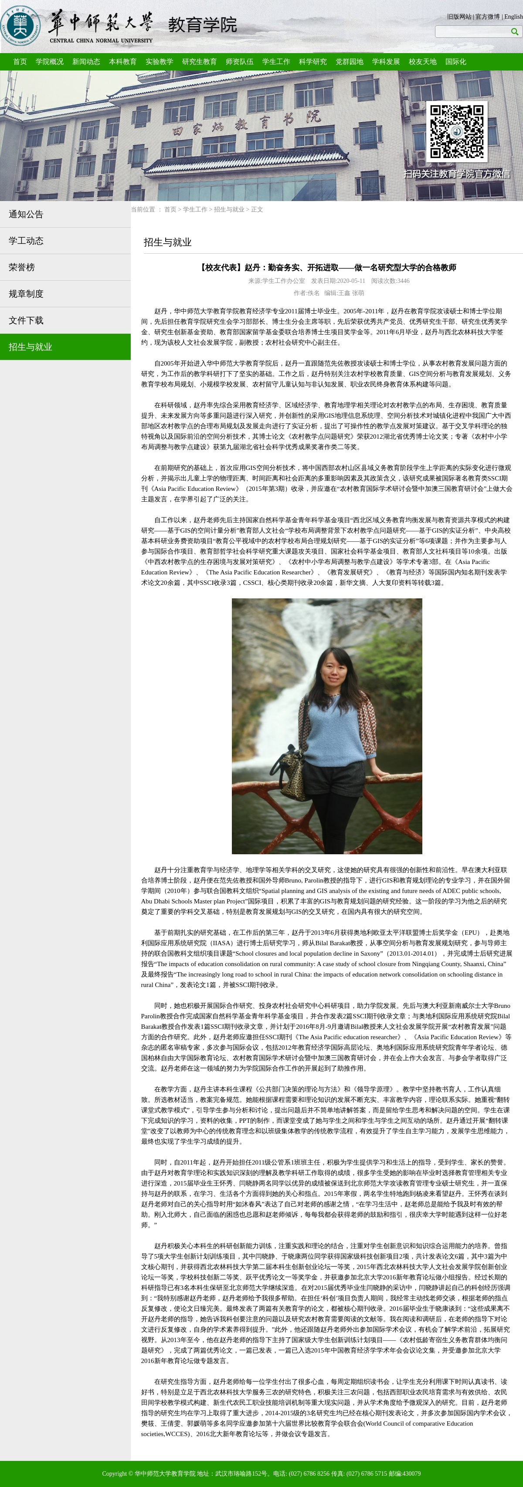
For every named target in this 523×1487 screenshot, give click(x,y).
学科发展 (386, 61)
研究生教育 (199, 61)
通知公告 (26, 214)
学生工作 (276, 61)
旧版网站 (459, 16)
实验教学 (159, 61)
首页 (20, 61)
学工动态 (26, 240)
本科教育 (123, 61)
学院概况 (50, 61)
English (513, 16)
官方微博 (487, 16)
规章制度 (26, 294)
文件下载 (26, 320)
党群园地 (349, 61)
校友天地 (423, 61)
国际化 (455, 61)
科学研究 (313, 61)
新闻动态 (86, 61)
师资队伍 (240, 61)
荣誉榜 (22, 267)
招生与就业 (30, 347)
